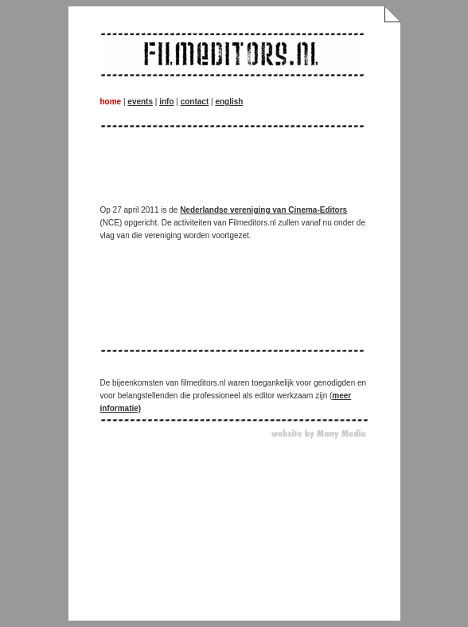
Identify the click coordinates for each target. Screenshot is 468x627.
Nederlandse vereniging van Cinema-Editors (263, 210)
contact (195, 101)
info (166, 101)
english (229, 101)
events (140, 101)
